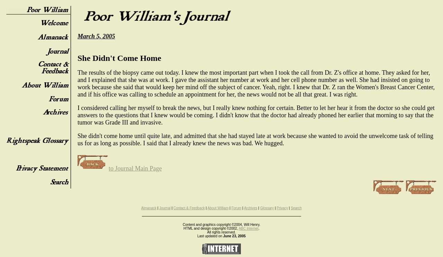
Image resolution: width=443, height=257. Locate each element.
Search (296, 208)
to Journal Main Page (120, 168)
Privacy (282, 208)
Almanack (148, 208)
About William (217, 208)
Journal (165, 208)
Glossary (267, 208)
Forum (237, 208)
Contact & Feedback (189, 208)
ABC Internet (249, 228)
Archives (250, 208)
